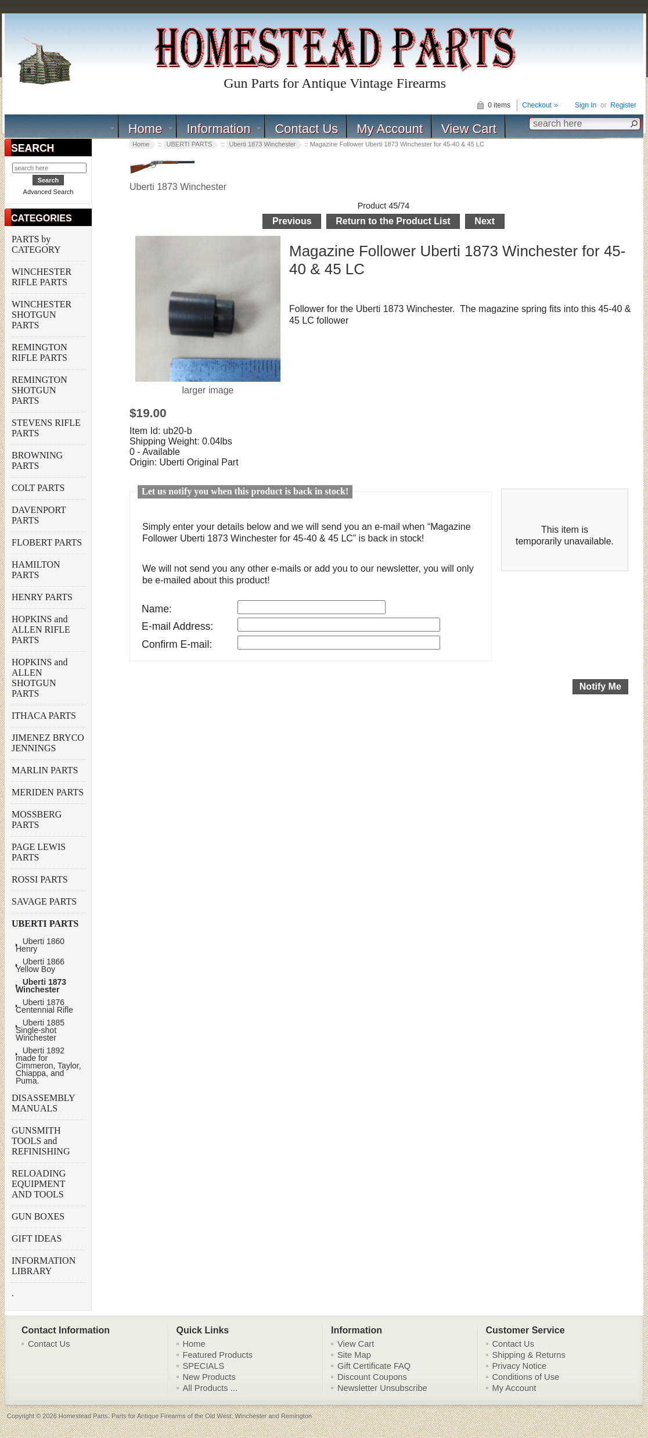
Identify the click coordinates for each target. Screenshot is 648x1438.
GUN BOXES (39, 1216)
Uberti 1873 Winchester (262, 144)
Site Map (354, 1355)
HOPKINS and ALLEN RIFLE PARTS (41, 629)
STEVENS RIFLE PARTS (46, 428)
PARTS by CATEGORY (37, 244)
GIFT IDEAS (38, 1238)
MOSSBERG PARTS (37, 819)
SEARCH (32, 148)
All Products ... (210, 1388)
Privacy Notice (519, 1366)
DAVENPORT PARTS (39, 515)
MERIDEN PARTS (49, 792)
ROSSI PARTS (40, 879)
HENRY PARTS (43, 597)
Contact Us (306, 128)
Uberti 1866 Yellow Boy (40, 965)
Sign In (585, 105)
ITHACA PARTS (45, 715)
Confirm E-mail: (177, 644)
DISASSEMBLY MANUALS (43, 1103)
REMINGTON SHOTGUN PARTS (39, 390)
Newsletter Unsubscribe (382, 1388)
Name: (157, 609)
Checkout (537, 105)
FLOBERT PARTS (47, 542)
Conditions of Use (526, 1377)
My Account (390, 128)
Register (623, 105)
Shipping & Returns (529, 1355)
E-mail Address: (177, 626)
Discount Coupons (372, 1377)
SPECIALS (204, 1366)
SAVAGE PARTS (45, 901)
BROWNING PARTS (37, 460)
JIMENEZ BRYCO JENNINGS (48, 743)
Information (218, 128)
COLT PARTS (38, 488)
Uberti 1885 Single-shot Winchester (40, 1030)
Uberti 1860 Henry (40, 945)
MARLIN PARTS (46, 770)
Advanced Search (48, 191)
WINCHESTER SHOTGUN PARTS (41, 314)
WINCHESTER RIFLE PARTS (41, 277)
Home (145, 128)
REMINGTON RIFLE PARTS (41, 352)
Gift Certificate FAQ (374, 1366)
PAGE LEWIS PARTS (39, 852)
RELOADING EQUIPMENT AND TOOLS (39, 1183)
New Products (209, 1377)
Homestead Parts (83, 1415)
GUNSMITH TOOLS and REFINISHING (42, 1140)
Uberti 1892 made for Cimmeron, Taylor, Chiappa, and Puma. (48, 1066)
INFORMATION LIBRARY (43, 1266)
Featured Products (218, 1355)
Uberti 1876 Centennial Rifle (44, 1006)
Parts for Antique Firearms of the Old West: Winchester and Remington (211, 1415)
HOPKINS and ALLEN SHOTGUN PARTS (39, 677)
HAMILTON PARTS (36, 570)
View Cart (468, 128)
